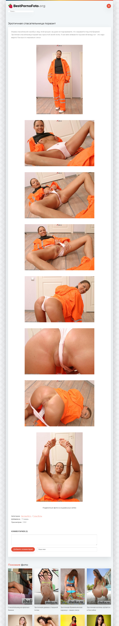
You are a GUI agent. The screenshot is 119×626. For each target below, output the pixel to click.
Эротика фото (26, 516)
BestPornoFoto (29, 6)
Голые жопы (37, 516)
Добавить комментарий (23, 549)
